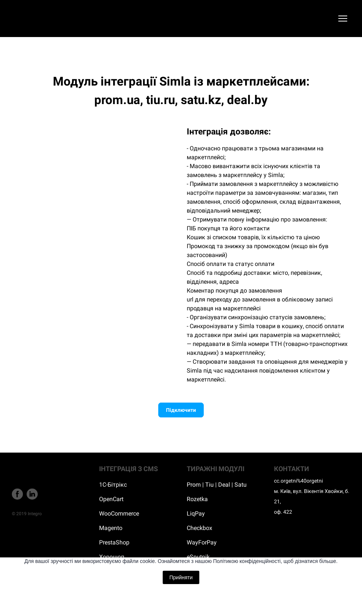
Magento (110, 527)
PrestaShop (114, 542)
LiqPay (196, 513)
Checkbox (199, 527)
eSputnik (198, 556)
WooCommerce (119, 513)
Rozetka (197, 499)
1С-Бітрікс (113, 484)
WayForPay (202, 542)
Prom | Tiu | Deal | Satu (217, 484)
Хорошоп (111, 556)
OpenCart (111, 499)
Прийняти (181, 577)
